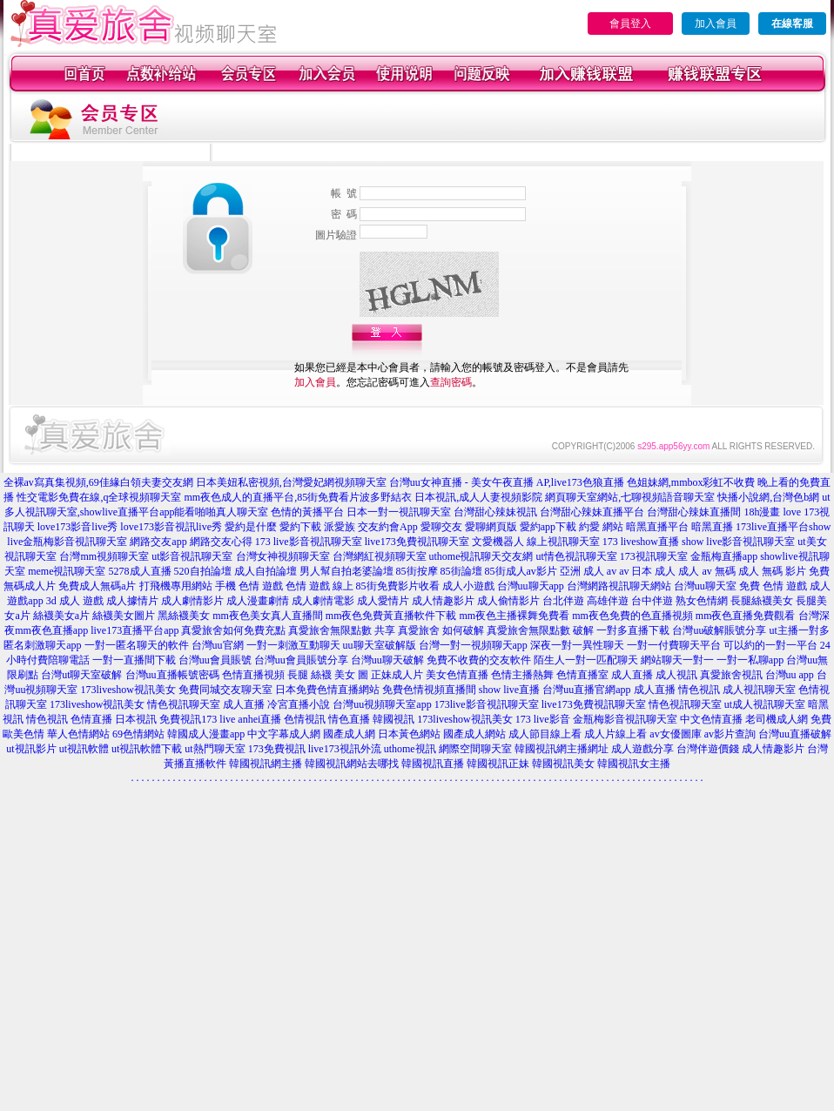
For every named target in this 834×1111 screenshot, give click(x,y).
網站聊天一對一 (677, 660)
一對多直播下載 (632, 630)
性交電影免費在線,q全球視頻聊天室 (99, 497)
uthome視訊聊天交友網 (481, 556)
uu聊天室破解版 (379, 645)
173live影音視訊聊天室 (486, 704)
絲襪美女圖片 (123, 615)
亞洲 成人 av (588, 571)
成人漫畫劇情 (257, 601)
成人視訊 (676, 675)
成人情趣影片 (443, 601)
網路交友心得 (221, 541)
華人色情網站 (78, 734)
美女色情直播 (457, 675)
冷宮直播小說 (298, 704)
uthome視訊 (410, 749)
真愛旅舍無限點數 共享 (341, 630)
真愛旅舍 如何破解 (441, 630)
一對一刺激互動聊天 (293, 645)
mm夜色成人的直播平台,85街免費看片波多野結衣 (298, 497)
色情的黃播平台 (307, 512)
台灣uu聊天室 (705, 586)
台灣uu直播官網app (586, 689)
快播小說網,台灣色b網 (768, 497)
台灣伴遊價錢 (707, 749)
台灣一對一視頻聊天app (473, 645)
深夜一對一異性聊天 (577, 645)
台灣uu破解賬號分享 (719, 630)
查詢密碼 (451, 382)
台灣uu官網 (218, 645)
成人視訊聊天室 (759, 689)
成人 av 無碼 (706, 571)
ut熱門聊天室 (215, 749)
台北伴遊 (563, 601)
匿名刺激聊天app (42, 645)
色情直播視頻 (253, 675)
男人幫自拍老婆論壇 (346, 571)
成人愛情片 (383, 601)
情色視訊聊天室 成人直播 (206, 704)
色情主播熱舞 (522, 675)
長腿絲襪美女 (761, 601)
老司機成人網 (776, 719)
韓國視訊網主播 (265, 764)
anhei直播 (259, 719)
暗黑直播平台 (657, 527)
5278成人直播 (140, 571)
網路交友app (158, 541)
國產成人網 (349, 734)
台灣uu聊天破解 (387, 660)
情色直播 (349, 719)
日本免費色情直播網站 (327, 689)
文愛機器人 (498, 541)
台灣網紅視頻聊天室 (380, 556)
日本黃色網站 (409, 734)
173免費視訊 (277, 749)
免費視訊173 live (197, 719)
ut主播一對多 (799, 630)
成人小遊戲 (468, 586)
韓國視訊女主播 (633, 764)
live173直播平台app (134, 630)
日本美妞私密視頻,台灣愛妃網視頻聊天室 (291, 482)
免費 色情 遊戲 (773, 586)
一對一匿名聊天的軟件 (136, 645)
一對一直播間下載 (134, 660)
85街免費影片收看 (398, 586)
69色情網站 (138, 734)
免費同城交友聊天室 (225, 689)
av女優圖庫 (675, 734)
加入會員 (715, 23)
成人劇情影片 (192, 601)
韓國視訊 (393, 719)
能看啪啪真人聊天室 (221, 512)
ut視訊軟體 (84, 749)
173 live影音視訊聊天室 (308, 541)
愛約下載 (300, 527)
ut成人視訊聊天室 (764, 704)
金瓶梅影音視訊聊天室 (625, 719)
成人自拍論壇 (265, 571)
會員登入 (630, 23)
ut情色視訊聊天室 (576, 556)
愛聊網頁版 (491, 527)
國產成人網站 (474, 734)
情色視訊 (47, 719)
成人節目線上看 (545, 734)
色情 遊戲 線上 (319, 586)
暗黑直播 (712, 527)
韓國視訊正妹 (498, 764)
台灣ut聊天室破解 (81, 675)
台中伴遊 (652, 601)
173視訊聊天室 (654, 556)
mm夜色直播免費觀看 (746, 615)
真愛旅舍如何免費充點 (233, 630)
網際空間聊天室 (475, 749)
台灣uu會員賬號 (215, 660)
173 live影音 (542, 719)
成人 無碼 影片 (772, 571)
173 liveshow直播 (640, 541)
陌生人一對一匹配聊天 (586, 660)
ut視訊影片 (31, 749)
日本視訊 (136, 719)
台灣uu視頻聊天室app (382, 704)
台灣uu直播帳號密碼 (172, 675)
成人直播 (632, 675)
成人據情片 (132, 601)
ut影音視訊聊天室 (191, 556)
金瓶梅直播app (723, 556)
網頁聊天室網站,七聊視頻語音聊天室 (630, 497)
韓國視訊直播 (432, 764)
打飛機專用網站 (175, 586)
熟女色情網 (702, 601)
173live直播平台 (772, 527)
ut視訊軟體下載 (146, 749)
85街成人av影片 (521, 571)
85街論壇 (461, 571)
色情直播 (91, 719)
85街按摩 (417, 571)
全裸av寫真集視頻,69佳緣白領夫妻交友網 (98, 482)
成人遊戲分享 (642, 749)
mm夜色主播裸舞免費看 (514, 615)
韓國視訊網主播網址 (562, 749)
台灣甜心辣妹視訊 (495, 512)
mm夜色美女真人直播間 (267, 615)
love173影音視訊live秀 (171, 527)
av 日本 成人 (647, 571)
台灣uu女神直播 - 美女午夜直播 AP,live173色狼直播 (506, 482)
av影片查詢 (730, 734)
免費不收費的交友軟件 (479, 660)
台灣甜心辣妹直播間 (694, 512)
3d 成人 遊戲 (75, 601)
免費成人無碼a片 (97, 586)
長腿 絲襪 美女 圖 (327, 675)
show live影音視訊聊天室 (738, 541)
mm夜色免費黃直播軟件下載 (391, 615)
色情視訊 (305, 719)
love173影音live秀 (77, 527)
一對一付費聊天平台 (674, 645)
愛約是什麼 (251, 527)
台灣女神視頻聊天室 (283, 556)
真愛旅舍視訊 (731, 675)
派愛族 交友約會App (371, 527)
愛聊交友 (441, 527)
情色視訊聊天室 (685, 704)
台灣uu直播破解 (794, 734)
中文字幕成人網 (283, 734)
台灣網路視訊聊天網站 (619, 586)
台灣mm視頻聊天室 (104, 556)
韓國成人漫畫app (206, 734)
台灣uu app (789, 675)
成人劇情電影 (323, 601)
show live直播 (509, 689)
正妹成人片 (397, 675)
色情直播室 (582, 675)
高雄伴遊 (608, 601)
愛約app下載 (548, 527)
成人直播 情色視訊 (677, 689)
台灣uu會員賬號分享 (301, 660)
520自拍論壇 (203, 571)
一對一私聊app (750, 660)
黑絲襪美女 (184, 615)
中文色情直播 (711, 719)
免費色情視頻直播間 (429, 689)
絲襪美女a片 (61, 615)
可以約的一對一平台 (770, 645)
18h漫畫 (761, 512)
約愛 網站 (601, 527)
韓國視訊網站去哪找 (352, 764)
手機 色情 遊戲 (249, 586)
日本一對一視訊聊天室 (398, 512)
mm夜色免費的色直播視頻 (632, 615)
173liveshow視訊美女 (127, 689)
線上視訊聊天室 (563, 541)
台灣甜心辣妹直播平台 (592, 512)
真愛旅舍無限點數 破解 (540, 630)
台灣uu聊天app (530, 586)
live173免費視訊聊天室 (417, 541)
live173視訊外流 (344, 749)
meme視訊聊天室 (66, 571)
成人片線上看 (615, 734)
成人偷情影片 (508, 601)
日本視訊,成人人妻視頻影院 (478, 497)
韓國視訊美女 (563, 764)
